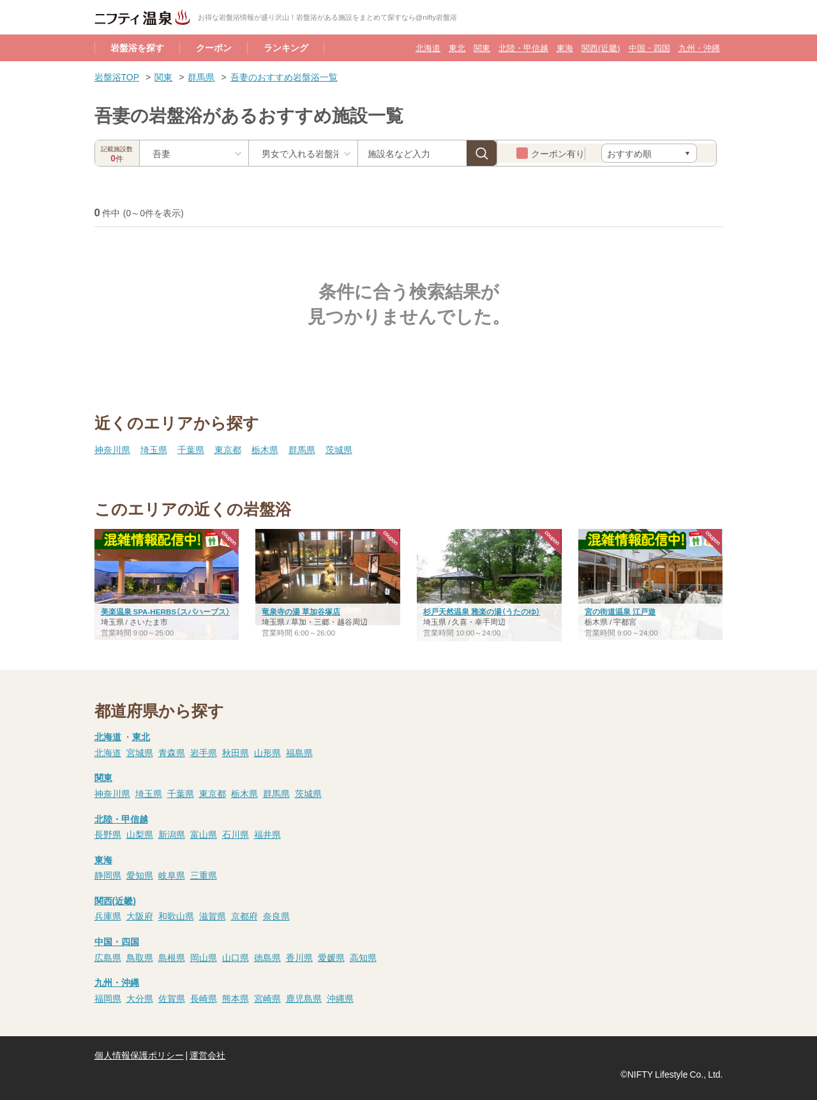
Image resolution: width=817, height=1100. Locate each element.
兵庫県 (107, 915)
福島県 (299, 752)
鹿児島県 (304, 998)
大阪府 (139, 915)
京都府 (244, 915)
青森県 (171, 752)
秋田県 (235, 752)
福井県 (267, 834)
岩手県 (203, 752)
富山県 (203, 834)
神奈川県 (112, 449)
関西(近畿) (600, 47)
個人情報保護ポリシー (139, 1054)
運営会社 (207, 1054)
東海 (565, 47)
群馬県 (201, 76)
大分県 (139, 998)
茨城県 (339, 449)
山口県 (235, 957)
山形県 (267, 752)
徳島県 (267, 957)
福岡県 (107, 998)
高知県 (363, 957)
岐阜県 (171, 874)
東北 (457, 47)
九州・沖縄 (699, 47)
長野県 (107, 834)
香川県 (299, 957)
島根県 (171, 957)
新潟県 (171, 834)
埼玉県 (153, 449)
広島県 (107, 957)
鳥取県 (139, 957)
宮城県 (139, 752)
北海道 (428, 47)
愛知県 (139, 874)
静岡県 (107, 874)
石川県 (235, 834)
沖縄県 (340, 998)
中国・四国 (649, 47)
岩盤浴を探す (137, 47)
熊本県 (235, 998)
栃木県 (264, 449)
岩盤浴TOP (117, 76)
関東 (482, 47)
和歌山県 (176, 915)
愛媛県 (331, 957)
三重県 (203, 874)
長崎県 (203, 998)
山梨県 (139, 834)
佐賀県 (171, 998)
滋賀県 (212, 915)
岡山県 (203, 957)
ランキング (286, 47)
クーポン (214, 47)
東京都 (227, 449)
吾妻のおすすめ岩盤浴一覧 (284, 76)
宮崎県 (267, 998)
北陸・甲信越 (523, 47)
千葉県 (190, 449)
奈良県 (276, 915)
